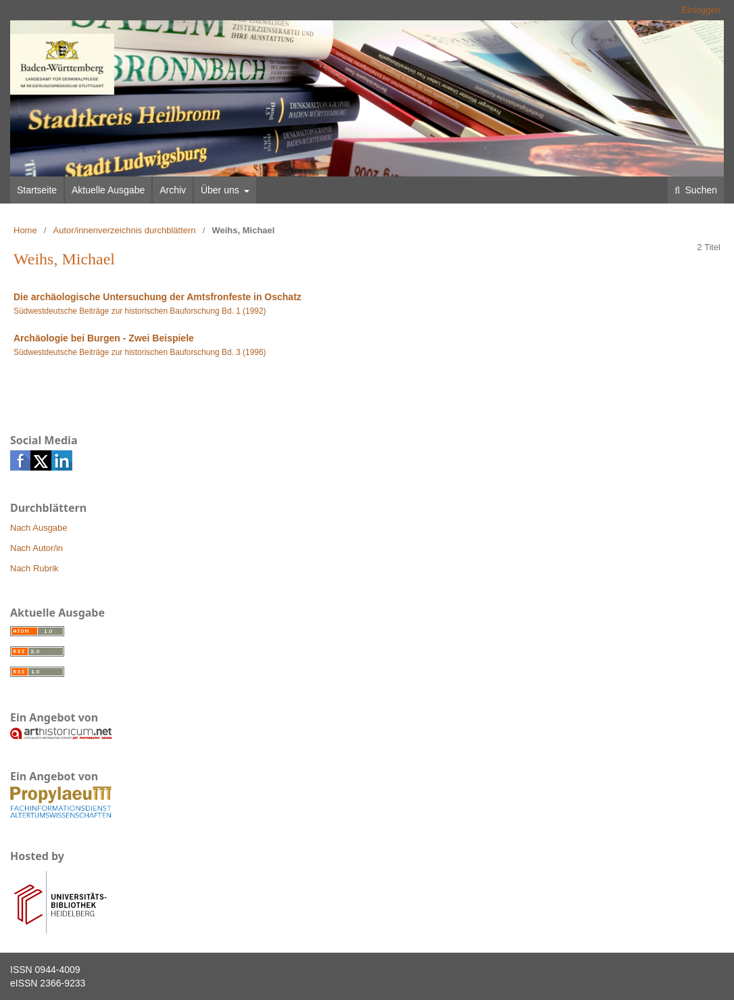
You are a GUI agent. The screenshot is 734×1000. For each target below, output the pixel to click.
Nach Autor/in (36, 548)
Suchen (700, 190)
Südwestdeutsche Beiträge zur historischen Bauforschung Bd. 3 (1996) (140, 352)
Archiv (173, 190)
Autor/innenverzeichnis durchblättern (124, 230)
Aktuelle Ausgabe (108, 190)
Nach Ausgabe (39, 528)
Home (25, 230)
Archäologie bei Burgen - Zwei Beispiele (104, 338)
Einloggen (700, 10)
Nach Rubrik (34, 568)
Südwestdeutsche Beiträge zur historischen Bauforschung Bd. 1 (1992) (140, 311)
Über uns (221, 190)
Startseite (37, 190)
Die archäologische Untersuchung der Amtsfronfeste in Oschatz (157, 296)
